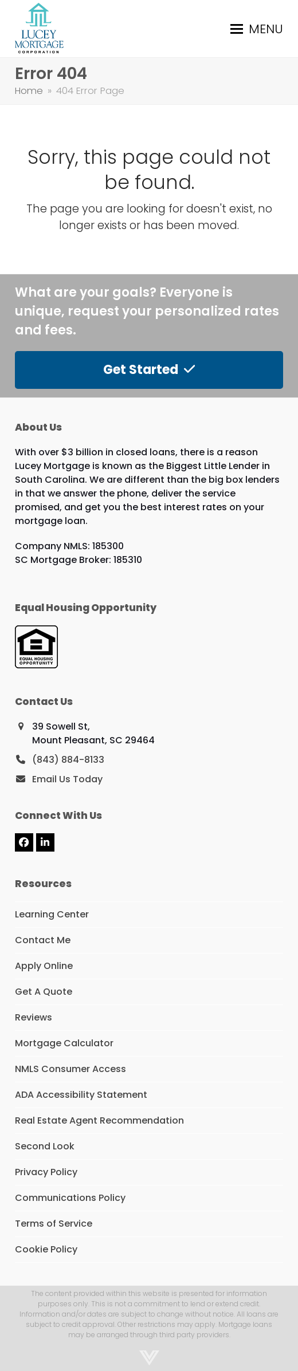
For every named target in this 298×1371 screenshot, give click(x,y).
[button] (256, 28)
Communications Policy (70, 1197)
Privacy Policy (46, 1172)
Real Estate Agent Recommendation (99, 1120)
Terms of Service (53, 1223)
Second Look (44, 1146)
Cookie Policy (46, 1249)
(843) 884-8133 (68, 759)
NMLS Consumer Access (70, 1068)
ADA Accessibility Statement (81, 1094)
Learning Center (52, 914)
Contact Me (42, 940)
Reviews (33, 1017)
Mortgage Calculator (64, 1043)
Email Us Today (67, 779)
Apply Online (44, 965)
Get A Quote (43, 991)
